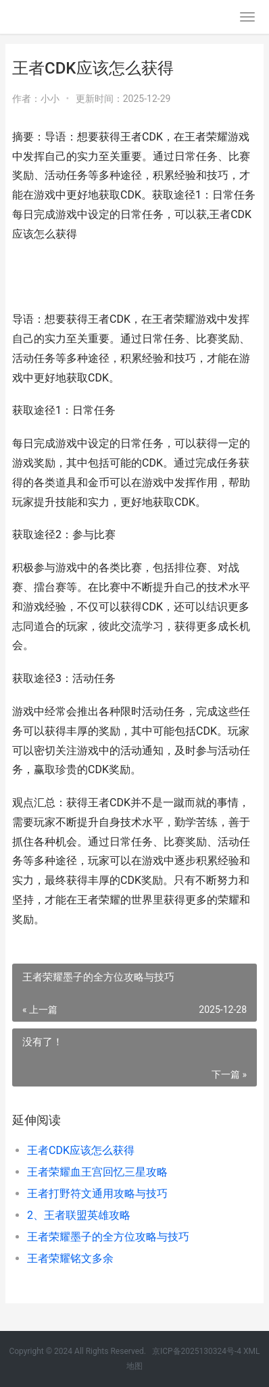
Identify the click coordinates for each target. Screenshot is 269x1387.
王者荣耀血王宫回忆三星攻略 (97, 1172)
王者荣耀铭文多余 (70, 1258)
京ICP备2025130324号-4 (196, 1351)
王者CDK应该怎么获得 (80, 1150)
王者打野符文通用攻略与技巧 (97, 1193)
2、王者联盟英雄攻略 (78, 1215)
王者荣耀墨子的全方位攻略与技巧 (108, 1236)
